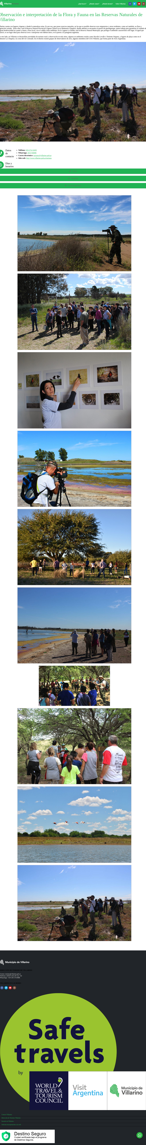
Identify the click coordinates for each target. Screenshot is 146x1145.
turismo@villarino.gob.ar (42, 155)
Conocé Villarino (7, 1114)
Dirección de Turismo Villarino (12, 1118)
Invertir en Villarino (8, 1121)
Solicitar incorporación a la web (12, 1124)
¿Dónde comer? (94, 4)
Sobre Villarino (121, 4)
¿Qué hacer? (82, 4)
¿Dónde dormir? (107, 4)
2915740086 (32, 153)
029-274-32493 (31, 150)
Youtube (10, 987)
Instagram (14, 987)
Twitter (6, 987)
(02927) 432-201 (12, 976)
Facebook (2, 987)
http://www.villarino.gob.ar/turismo (39, 158)
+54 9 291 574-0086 (14, 978)
